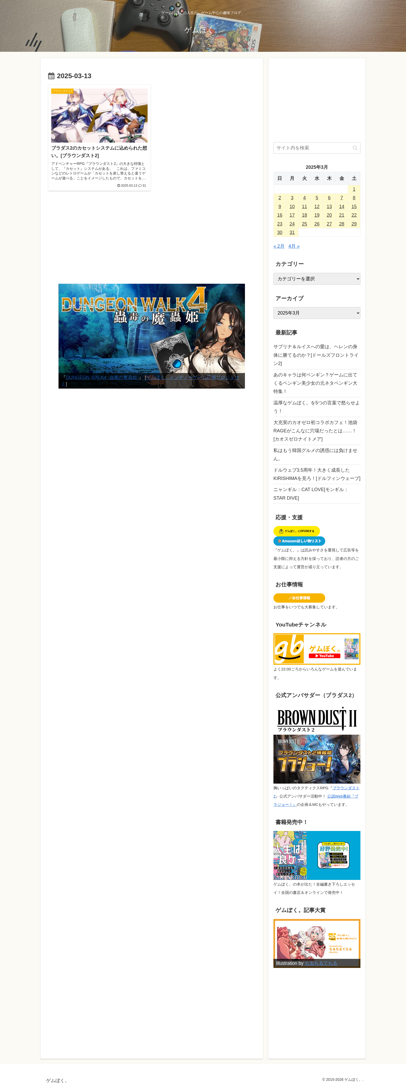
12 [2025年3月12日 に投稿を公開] (317, 206)
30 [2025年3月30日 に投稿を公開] (279, 232)
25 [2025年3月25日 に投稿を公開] (304, 224)
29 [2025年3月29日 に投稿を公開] (354, 224)
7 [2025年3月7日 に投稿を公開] (341, 197)
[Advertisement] (151, 241)
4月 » (294, 246)
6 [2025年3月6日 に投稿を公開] (329, 197)
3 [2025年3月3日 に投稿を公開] (292, 197)
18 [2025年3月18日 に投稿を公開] (304, 215)
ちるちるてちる (321, 963)
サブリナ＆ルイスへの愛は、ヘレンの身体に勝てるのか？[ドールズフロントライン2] (316, 355)
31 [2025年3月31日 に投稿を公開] (292, 232)
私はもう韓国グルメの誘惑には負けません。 (315, 454)
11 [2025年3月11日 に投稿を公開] (304, 206)
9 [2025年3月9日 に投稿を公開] (279, 206)
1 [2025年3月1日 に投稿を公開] (354, 189)
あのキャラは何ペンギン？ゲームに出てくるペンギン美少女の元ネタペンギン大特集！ (315, 383)
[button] (355, 148)
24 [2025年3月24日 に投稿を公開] (292, 224)
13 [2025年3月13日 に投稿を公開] (329, 206)
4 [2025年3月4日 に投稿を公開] (304, 197)
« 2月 (279, 246)
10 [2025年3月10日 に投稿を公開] (292, 206)
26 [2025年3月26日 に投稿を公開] (317, 224)
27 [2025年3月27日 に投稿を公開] (329, 224)
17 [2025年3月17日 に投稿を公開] (292, 215)
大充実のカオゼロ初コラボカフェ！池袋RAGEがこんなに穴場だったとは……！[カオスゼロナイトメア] (315, 431)
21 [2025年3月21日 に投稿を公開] (341, 215)
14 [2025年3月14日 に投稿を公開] (341, 206)
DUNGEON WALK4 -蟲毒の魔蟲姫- (102, 377)
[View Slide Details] (152, 336)
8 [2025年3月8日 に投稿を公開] (354, 197)
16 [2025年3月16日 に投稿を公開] (279, 215)
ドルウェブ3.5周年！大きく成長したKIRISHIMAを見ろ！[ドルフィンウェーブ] (316, 474)
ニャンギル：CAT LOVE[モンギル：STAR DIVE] (311, 493)
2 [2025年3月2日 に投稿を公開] (279, 197)
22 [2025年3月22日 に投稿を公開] (354, 215)
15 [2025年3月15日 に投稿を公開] (354, 206)
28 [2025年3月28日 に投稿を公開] (341, 224)
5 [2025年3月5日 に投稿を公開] (317, 197)
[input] (316, 148)
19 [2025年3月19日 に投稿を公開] (317, 215)
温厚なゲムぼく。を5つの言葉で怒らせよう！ (316, 407)
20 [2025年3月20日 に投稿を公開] (329, 215)
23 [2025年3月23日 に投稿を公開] (279, 224)
